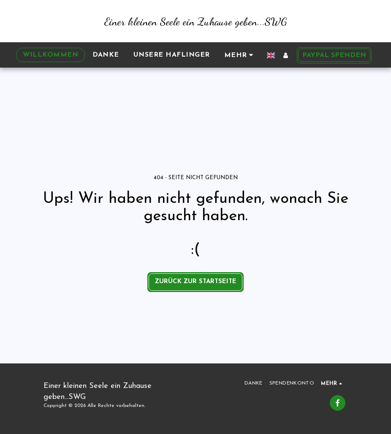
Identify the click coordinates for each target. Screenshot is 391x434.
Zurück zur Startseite (195, 281)
